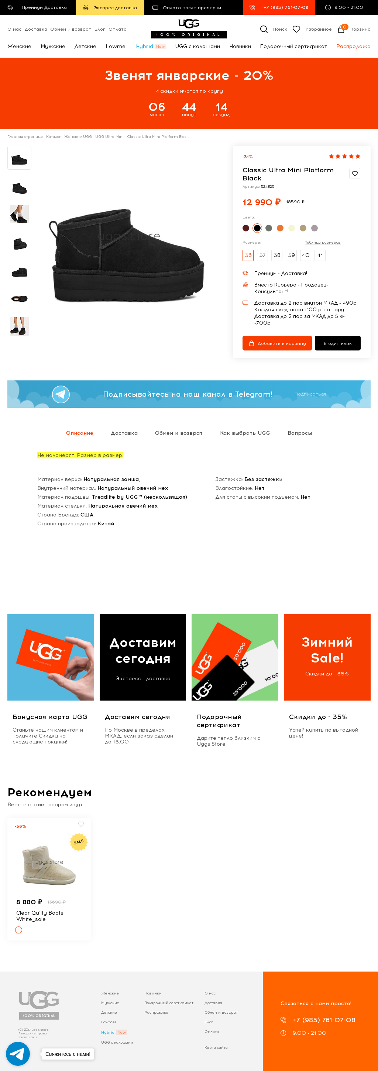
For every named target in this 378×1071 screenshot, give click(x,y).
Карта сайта (216, 1047)
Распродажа (353, 46)
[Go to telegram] (18, 1054)
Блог (99, 29)
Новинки (240, 46)
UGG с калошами (197, 46)
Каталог (53, 137)
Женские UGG (78, 137)
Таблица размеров (323, 242)
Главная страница (25, 137)
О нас (14, 29)
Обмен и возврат (70, 29)
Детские (85, 46)
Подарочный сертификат (293, 46)
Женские (19, 46)
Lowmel (116, 46)
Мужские (53, 46)
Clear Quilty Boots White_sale (39, 916)
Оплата (118, 29)
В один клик (338, 343)
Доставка (36, 29)
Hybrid (144, 46)
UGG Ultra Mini (109, 137)
